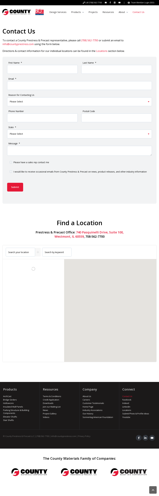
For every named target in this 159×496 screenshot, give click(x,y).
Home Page (88, 406)
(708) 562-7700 (89, 40)
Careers (86, 399)
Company (90, 389)
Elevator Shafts (10, 416)
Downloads (48, 403)
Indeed (125, 403)
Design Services (57, 12)
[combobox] (20, 252)
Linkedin (126, 406)
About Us (87, 396)
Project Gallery (49, 413)
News (45, 410)
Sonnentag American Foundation (98, 417)
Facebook (126, 399)
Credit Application (51, 399)
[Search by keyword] (57, 252)
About (122, 12)
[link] (23, 12)
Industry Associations (92, 410)
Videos (46, 417)
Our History (88, 413)
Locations (101, 51)
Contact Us (138, 12)
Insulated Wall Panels (13, 406)
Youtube (126, 417)
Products (76, 12)
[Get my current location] (38, 252)
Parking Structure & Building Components (16, 412)
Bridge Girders (10, 399)
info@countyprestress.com (18, 44)
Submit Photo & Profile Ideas (135, 413)
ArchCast (7, 396)
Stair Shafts (8, 420)
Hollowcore (8, 403)
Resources (108, 12)
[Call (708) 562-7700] (92, 2)
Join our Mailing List (52, 406)
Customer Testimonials (93, 403)
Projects (93, 12)
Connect (128, 389)
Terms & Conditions (52, 396)
